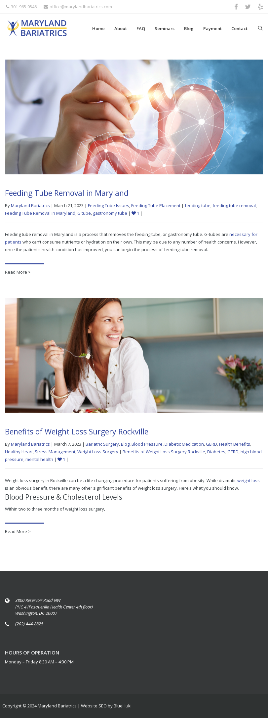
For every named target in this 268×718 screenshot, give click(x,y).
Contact (239, 28)
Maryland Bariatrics (30, 205)
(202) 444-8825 (29, 624)
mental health (39, 461)
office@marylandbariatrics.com (78, 7)
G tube (84, 213)
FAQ (140, 28)
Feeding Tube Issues (108, 205)
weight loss (248, 482)
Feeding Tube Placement (155, 205)
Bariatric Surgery (102, 446)
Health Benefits (234, 446)
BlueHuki (123, 706)
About (120, 28)
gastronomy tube (110, 213)
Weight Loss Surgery (97, 454)
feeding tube (198, 205)
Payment (212, 28)
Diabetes (216, 454)
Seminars (164, 28)
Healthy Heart (19, 454)
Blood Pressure (147, 446)
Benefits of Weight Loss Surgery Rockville (76, 433)
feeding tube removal (234, 205)
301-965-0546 (21, 7)
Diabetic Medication (184, 446)
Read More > (18, 272)
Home (98, 28)
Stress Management (55, 454)
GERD (211, 446)
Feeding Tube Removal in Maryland (67, 193)
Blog (189, 28)
